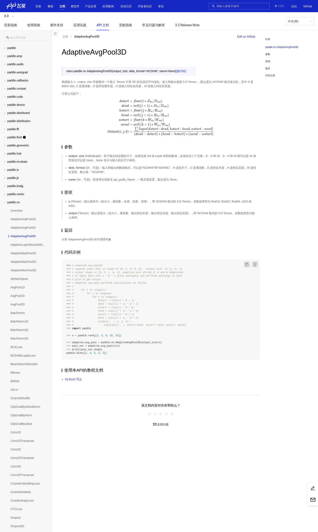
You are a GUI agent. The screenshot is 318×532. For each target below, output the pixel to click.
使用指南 (33, 25)
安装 (38, 6)
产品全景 (90, 6)
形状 (267, 61)
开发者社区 (145, 6)
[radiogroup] (161, 414)
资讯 (161, 6)
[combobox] (241, 6)
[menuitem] (294, 6)
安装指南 (10, 25)
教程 (50, 6)
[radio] (149, 414)
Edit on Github (246, 36)
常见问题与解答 (153, 25)
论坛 (294, 6)
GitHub (307, 6)
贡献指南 (125, 25)
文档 (62, 6)
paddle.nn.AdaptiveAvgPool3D (281, 47)
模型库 (75, 6)
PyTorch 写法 (73, 379)
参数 (267, 54)
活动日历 (126, 6)
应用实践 (79, 25)
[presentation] (161, 117)
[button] (62, 6)
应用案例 (108, 6)
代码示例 (270, 75)
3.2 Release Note (187, 25)
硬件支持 (56, 25)
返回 (267, 68)
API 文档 (103, 25)
